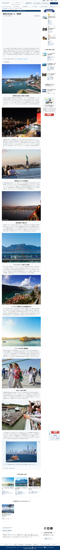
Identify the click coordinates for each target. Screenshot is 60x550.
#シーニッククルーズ (6, 468)
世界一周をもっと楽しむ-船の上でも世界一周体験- (52, 38)
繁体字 (52, 0)
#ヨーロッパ (4, 494)
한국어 (56, 0)
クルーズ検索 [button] (54, 3)
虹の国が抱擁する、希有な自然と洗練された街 (21, 488)
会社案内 (15, 544)
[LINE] (48, 528)
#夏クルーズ (50, 42)
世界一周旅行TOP (5, 8)
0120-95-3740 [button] (48, 532)
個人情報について (36, 544)
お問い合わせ (48, 538)
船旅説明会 (55, 435)
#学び (49, 31)
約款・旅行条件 (21, 544)
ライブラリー (54, 544)
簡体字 (48, 0)
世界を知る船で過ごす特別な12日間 (51, 29)
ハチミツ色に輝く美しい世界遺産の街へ (8, 488)
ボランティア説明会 (55, 438)
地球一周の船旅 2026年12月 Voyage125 (6, 515)
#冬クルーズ (50, 43)
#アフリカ (19, 494)
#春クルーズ (50, 20)
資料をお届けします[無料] (22, 58)
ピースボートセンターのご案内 (45, 544)
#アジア (51, 79)
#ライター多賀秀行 (50, 68)
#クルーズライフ (12, 468)
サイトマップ (6, 544)
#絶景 (53, 67)
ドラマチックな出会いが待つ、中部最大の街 (35, 488)
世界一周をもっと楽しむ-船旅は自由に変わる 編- (52, 17)
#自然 (51, 67)
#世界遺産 (48, 57)
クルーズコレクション (11, 8)
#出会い (16, 494)
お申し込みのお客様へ (28, 544)
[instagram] (45, 528)
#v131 (48, 67)
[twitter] (51, 528)
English (44, 0)
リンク (11, 544)
